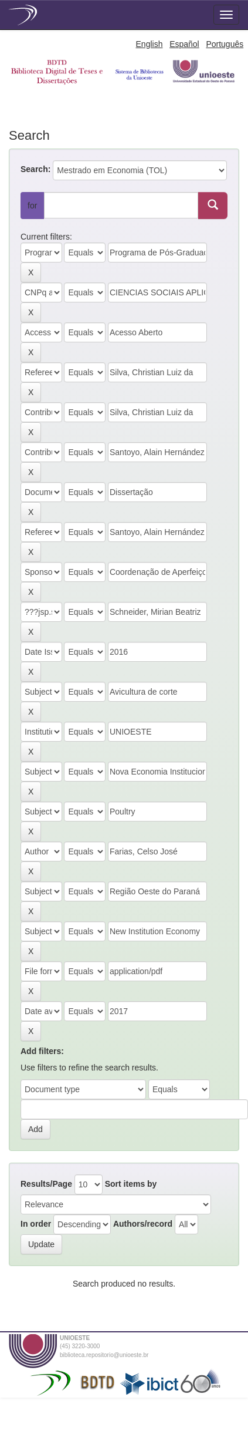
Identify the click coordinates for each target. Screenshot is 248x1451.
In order (36, 1223)
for (32, 205)
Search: (35, 169)
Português (224, 44)
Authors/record (142, 1223)
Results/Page (46, 1184)
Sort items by (131, 1184)
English (149, 44)
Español (184, 44)
